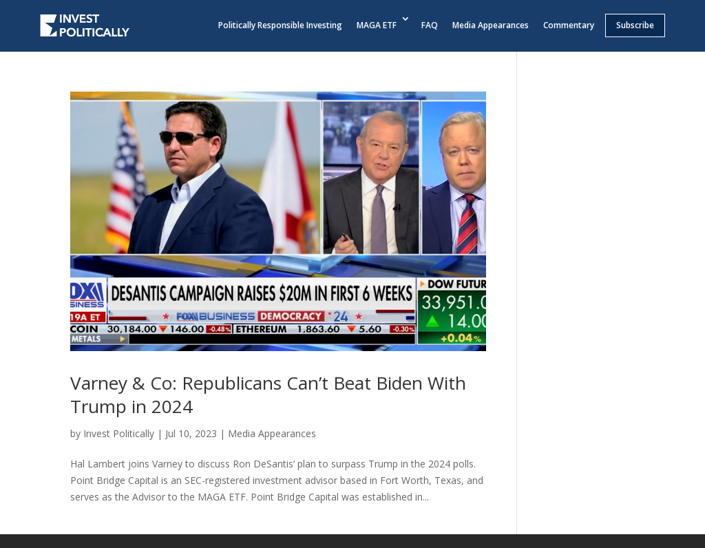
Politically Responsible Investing (280, 25)
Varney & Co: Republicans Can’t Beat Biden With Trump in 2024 (268, 394)
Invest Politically (118, 433)
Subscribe (635, 25)
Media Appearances (490, 25)
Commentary (568, 25)
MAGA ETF (377, 25)
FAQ (429, 25)
